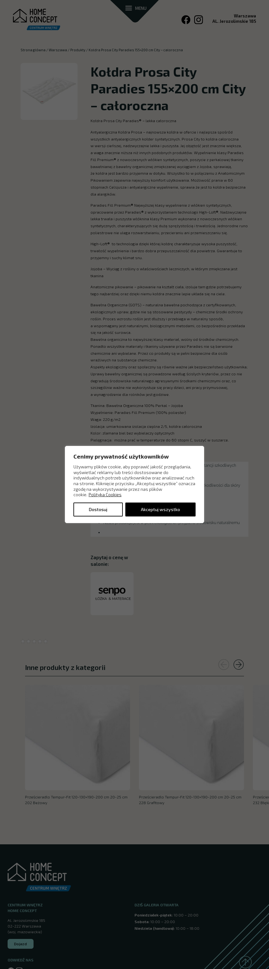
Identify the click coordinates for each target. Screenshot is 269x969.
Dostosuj (98, 509)
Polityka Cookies (105, 494)
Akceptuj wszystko (160, 509)
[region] (134, 484)
